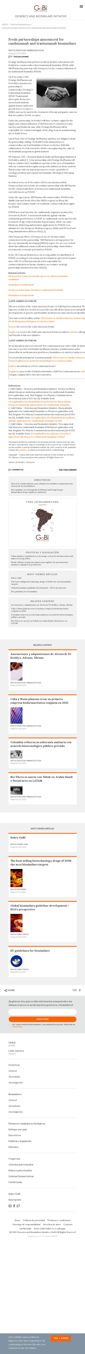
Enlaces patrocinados (20, 1170)
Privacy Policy (17, 1027)
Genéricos (14, 1064)
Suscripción (14, 1199)
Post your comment (21, 56)
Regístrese (14, 371)
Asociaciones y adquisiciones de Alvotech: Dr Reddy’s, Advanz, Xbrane (42, 605)
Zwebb (39, 1236)
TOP (77, 990)
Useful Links (15, 1182)
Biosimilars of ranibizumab (21, 284)
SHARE (9, 990)
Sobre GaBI (16, 578)
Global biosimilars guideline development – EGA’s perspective (39, 588)
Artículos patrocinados (20, 1164)
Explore (12, 366)
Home (17, 1220)
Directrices (14, 1135)
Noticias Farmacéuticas (20, 25)
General (12, 1070)
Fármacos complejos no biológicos (26, 1123)
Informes (13, 1147)
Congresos (14, 1158)
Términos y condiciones (58, 1220)
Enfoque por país (17, 1129)
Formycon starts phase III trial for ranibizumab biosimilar (35, 290)
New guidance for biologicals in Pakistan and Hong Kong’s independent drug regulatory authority (37, 491)
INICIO (5, 25)
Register (13, 332)
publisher (23, 450)
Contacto (67, 1224)
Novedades (14, 1076)
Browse (12, 326)
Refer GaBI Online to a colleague (50, 1228)
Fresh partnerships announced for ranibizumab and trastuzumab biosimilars (34, 28)
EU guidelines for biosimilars (24, 591)
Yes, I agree (61, 1338)
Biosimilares (15, 1094)
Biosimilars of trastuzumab (21, 295)
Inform (74, 332)
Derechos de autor (52, 1224)
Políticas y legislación (19, 1141)
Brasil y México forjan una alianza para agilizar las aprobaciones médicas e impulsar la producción (39, 563)
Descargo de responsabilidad (26, 1224)
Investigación (15, 1082)
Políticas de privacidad (34, 1220)
